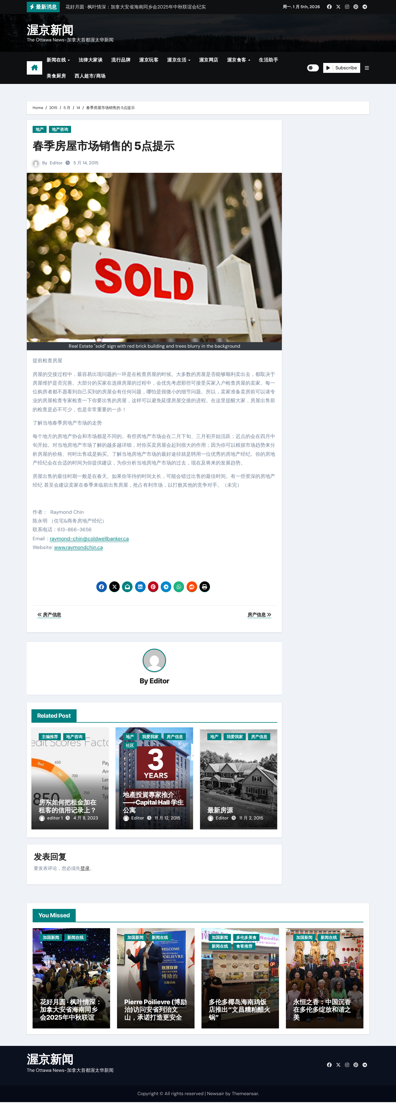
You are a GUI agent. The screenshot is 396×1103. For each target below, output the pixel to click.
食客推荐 (244, 945)
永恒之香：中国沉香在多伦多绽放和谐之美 (322, 1010)
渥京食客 (237, 60)
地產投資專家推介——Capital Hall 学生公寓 (153, 802)
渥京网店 (208, 60)
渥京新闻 (50, 30)
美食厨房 (56, 76)
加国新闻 (51, 936)
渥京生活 (177, 60)
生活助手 (268, 60)
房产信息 (175, 737)
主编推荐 (50, 737)
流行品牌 (120, 60)
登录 (85, 867)
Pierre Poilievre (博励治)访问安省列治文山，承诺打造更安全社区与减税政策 (155, 1014)
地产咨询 (60, 129)
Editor (56, 163)
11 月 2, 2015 (251, 818)
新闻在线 (57, 60)
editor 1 (51, 818)
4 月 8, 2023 (85, 818)
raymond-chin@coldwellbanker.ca (89, 538)
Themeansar (245, 1094)
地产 (40, 129)
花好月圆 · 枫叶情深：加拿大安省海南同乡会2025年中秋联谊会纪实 (71, 1014)
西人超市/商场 (90, 76)
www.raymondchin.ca (78, 547)
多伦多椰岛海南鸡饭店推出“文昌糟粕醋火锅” (239, 1010)
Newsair (215, 1094)
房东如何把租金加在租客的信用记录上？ (67, 806)
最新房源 (220, 810)
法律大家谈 (91, 60)
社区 (130, 745)
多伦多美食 (246, 936)
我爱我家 (150, 737)
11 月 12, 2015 (167, 818)
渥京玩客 (148, 60)
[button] (367, 68)
